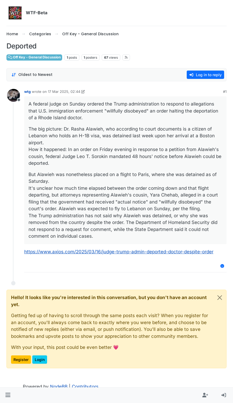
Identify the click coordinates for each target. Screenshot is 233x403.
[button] (8, 395)
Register (21, 359)
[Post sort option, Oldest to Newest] (32, 75)
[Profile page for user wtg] (13, 95)
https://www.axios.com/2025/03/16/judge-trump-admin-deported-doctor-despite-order (118, 251)
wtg (27, 91)
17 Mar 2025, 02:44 (64, 91)
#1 (225, 91)
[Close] (219, 297)
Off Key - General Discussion (34, 57)
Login (40, 359)
